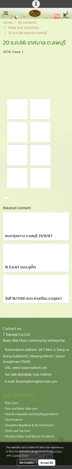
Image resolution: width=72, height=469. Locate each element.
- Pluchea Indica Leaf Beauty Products (28, 436)
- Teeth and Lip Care (17, 430)
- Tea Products (13, 419)
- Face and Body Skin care (20, 408)
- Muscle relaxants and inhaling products (30, 413)
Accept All (47, 462)
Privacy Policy (54, 451)
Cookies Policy (20, 455)
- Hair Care (10, 402)
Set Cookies (26, 462)
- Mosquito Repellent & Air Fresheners (28, 425)
